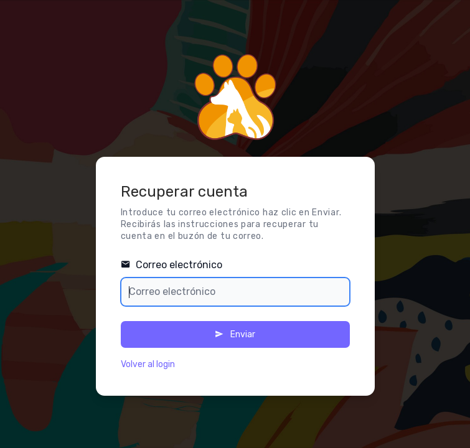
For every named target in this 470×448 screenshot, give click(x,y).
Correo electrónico (171, 265)
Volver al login (148, 364)
